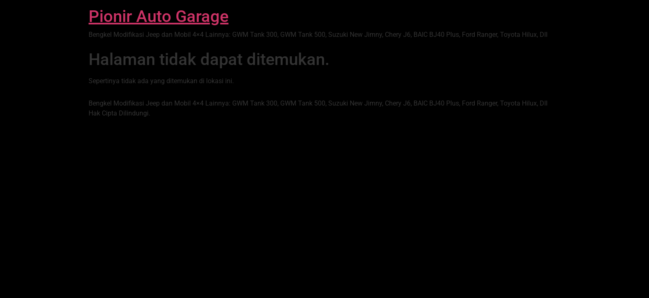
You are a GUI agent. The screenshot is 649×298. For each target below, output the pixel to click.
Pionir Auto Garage (158, 16)
